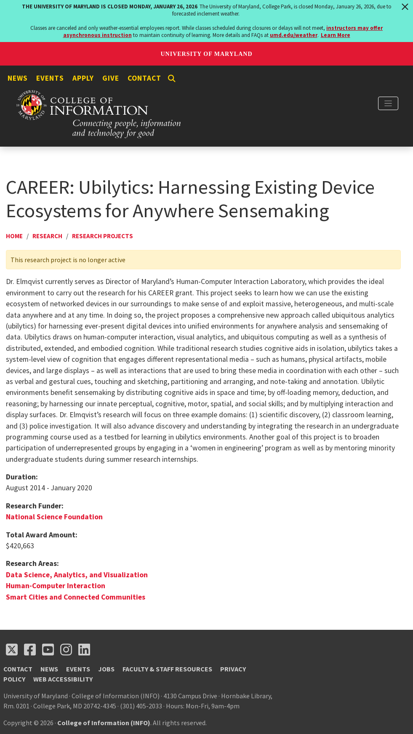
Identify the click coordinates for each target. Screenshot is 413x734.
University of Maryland (206, 54)
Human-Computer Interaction (55, 585)
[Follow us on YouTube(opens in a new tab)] (48, 649)
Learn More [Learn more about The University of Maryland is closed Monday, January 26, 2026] (335, 35)
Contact (144, 78)
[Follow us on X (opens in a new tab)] (11, 649)
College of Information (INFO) (103, 722)
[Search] (171, 78)
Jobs (106, 669)
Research (47, 236)
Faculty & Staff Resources (167, 669)
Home (14, 236)
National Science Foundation (54, 516)
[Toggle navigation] (388, 103)
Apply (83, 78)
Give (110, 78)
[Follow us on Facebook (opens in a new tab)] (29, 649)
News (18, 78)
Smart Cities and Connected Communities (75, 597)
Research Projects (102, 236)
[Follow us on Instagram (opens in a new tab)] (66, 649)
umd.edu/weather (293, 35)
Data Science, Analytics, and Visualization (77, 574)
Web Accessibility (63, 679)
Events (50, 78)
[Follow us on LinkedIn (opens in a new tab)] (84, 649)
